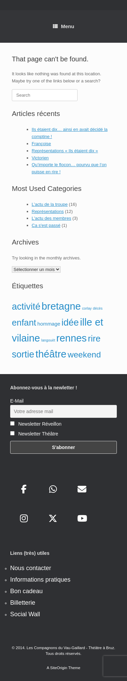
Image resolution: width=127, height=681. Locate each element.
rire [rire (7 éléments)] (94, 338)
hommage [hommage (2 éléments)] (48, 324)
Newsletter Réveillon (36, 424)
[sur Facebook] (23, 489)
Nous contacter (30, 568)
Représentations (48, 211)
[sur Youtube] (82, 518)
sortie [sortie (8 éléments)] (23, 354)
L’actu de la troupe (50, 204)
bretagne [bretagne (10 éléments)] (61, 306)
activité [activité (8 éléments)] (26, 306)
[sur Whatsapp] (52, 489)
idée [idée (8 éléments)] (70, 322)
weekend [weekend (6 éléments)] (84, 354)
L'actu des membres (51, 218)
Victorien (40, 157)
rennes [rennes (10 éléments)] (71, 338)
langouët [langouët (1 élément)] (48, 340)
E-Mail (17, 401)
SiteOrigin (58, 668)
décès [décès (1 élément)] (97, 308)
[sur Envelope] (82, 489)
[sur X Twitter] (52, 518)
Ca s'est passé (46, 225)
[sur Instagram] (23, 518)
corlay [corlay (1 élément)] (86, 308)
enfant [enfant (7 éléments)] (24, 322)
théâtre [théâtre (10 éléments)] (51, 353)
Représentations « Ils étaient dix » (65, 150)
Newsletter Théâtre (34, 433)
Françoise (41, 143)
